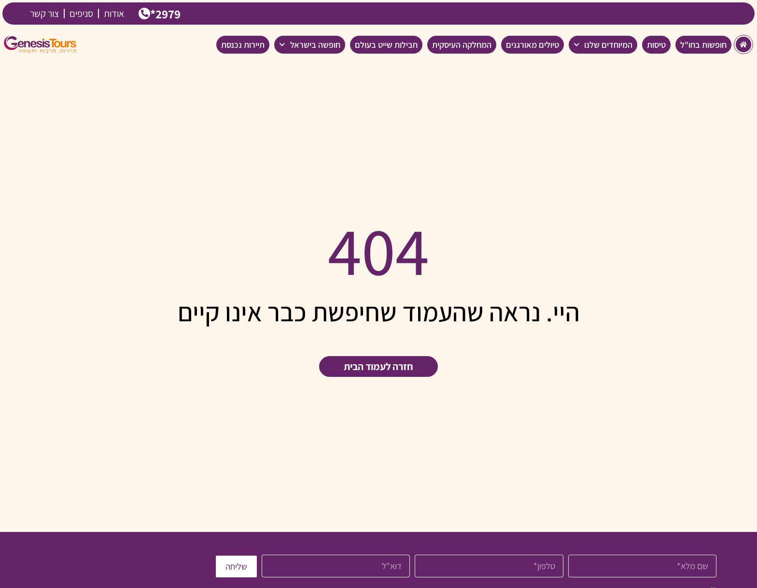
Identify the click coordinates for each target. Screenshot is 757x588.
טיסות (656, 44)
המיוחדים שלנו (603, 44)
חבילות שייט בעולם (386, 44)
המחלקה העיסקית (461, 44)
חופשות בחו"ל (703, 44)
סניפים (81, 13)
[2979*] (145, 13)
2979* (167, 13)
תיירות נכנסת (243, 44)
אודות (114, 13)
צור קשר (44, 13)
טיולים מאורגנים (532, 44)
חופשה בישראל (309, 44)
